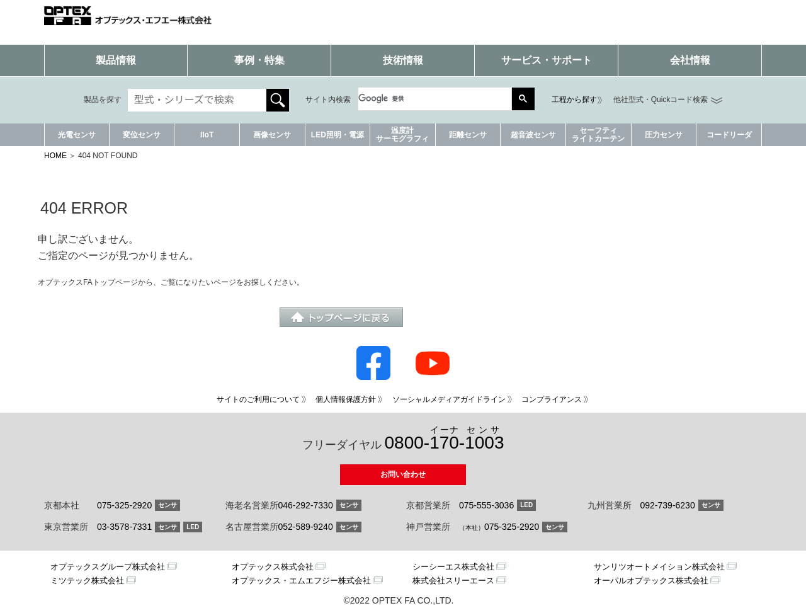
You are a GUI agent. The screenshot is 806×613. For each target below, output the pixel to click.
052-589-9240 (305, 527)
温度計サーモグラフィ (402, 134)
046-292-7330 (305, 505)
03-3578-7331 (124, 527)
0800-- (444, 438)
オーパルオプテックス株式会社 (651, 580)
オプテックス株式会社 (273, 566)
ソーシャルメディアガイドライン (449, 399)
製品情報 (116, 60)
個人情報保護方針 (345, 399)
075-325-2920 (124, 505)
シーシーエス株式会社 (453, 566)
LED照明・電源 (337, 134)
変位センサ (142, 134)
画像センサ (272, 134)
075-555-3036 (486, 505)
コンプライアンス (551, 399)
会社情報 (690, 60)
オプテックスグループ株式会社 (107, 566)
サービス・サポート (546, 60)
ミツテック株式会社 (87, 580)
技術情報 (403, 60)
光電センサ (77, 134)
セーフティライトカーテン (598, 134)
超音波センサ (533, 134)
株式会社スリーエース (453, 580)
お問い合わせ (403, 474)
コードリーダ (729, 134)
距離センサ (468, 134)
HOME (55, 155)
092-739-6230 (667, 505)
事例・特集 (259, 60)
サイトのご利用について (258, 399)
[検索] (428, 99)
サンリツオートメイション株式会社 (659, 566)
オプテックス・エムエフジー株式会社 (301, 580)
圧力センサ (664, 134)
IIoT (206, 134)
